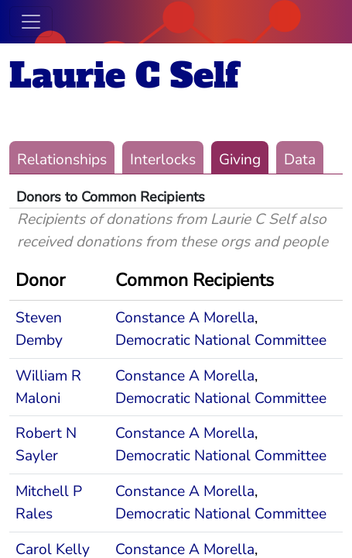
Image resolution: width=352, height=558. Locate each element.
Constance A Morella (185, 318)
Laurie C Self (123, 75)
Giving (240, 160)
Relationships (62, 160)
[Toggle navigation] (31, 21)
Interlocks (163, 160)
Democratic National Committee (220, 340)
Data (300, 160)
